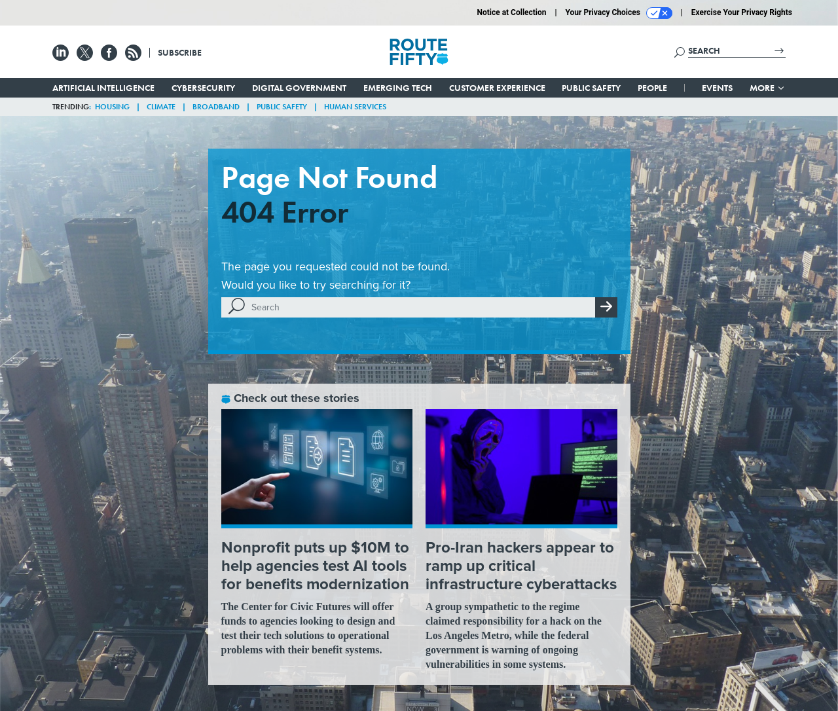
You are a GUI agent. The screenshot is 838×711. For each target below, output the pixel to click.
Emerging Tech (397, 88)
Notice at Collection (511, 12)
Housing (112, 106)
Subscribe (180, 52)
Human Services (355, 106)
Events (717, 88)
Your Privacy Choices (619, 13)
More (768, 88)
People (652, 88)
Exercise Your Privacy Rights (741, 12)
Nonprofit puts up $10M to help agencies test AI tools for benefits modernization (315, 565)
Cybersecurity (203, 88)
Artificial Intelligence (103, 88)
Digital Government (299, 88)
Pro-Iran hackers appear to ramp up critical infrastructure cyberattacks (521, 565)
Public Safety (591, 88)
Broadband (216, 106)
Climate (161, 106)
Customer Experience (497, 88)
